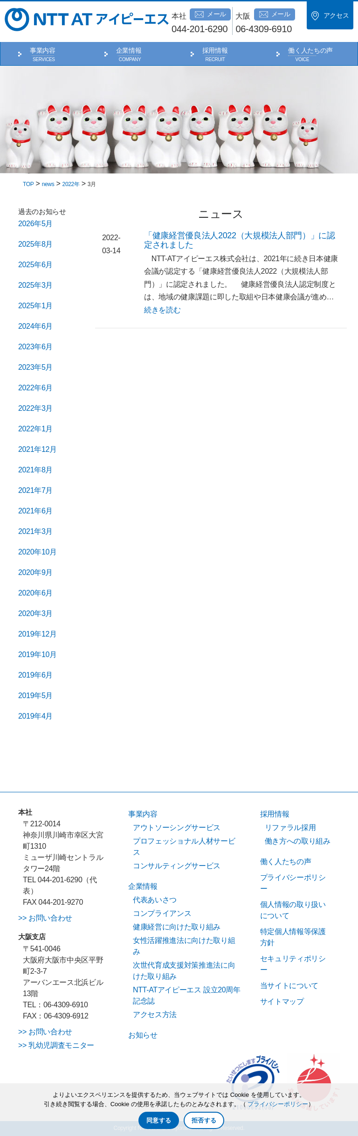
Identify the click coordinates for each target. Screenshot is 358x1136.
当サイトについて (289, 986)
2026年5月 (35, 224)
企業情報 (129, 50)
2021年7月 (35, 490)
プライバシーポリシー (278, 1104)
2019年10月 (37, 654)
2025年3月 (35, 285)
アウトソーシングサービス (176, 827)
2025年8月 (35, 244)
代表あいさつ (155, 900)
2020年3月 (35, 613)
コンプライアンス (162, 913)
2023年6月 (35, 347)
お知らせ (143, 1035)
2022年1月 (35, 429)
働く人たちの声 (310, 50)
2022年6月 (35, 388)
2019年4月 (35, 716)
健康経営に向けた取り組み (176, 927)
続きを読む (162, 310)
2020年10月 (37, 552)
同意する (158, 1120)
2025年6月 (35, 265)
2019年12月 (37, 634)
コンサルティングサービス (176, 866)
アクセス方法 (155, 1014)
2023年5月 (35, 367)
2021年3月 (35, 531)
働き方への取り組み (297, 841)
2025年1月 (35, 306)
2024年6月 (35, 326)
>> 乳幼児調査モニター (56, 1045)
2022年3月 (35, 408)
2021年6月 (35, 511)
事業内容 (42, 50)
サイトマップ (282, 1001)
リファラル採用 (290, 827)
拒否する (204, 1120)
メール (210, 14)
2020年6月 (35, 593)
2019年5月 (35, 696)
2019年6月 (35, 675)
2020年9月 (35, 572)
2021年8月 (35, 470)
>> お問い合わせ (45, 918)
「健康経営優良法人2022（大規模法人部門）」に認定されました (239, 240)
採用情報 (215, 50)
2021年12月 (37, 449)
